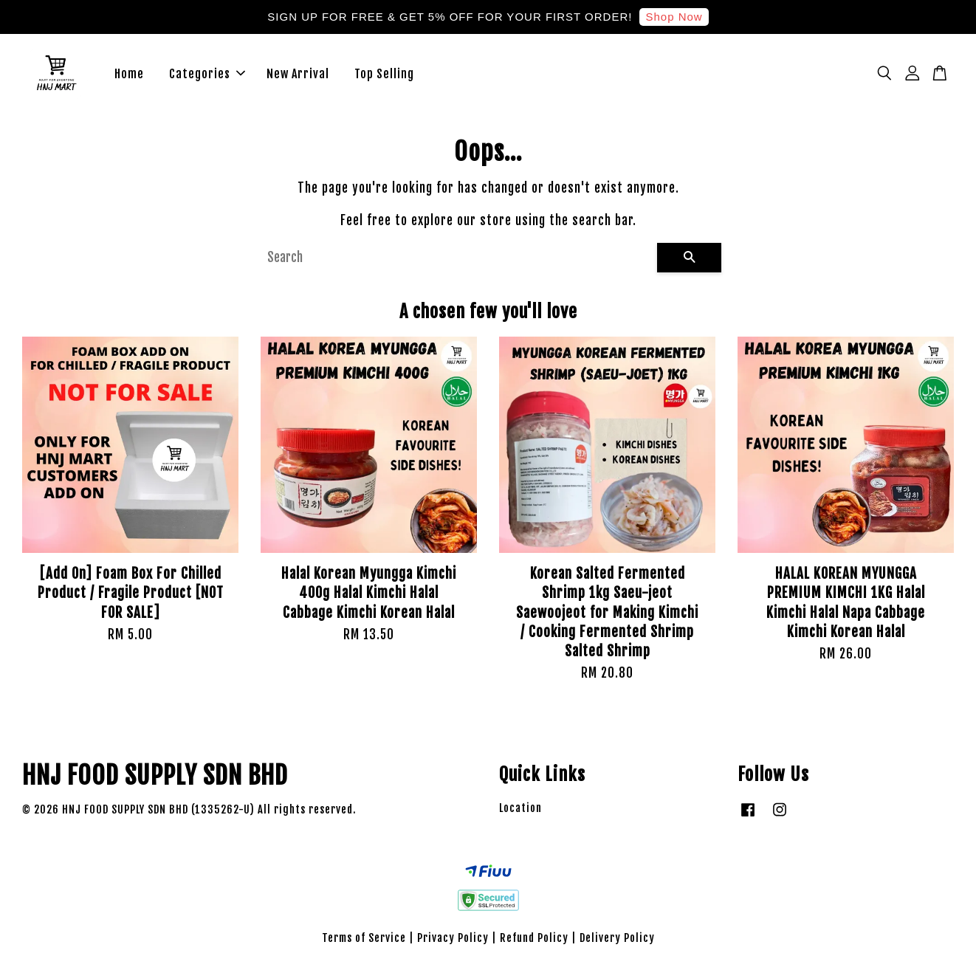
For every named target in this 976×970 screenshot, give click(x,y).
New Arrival (298, 73)
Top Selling (384, 73)
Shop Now (673, 16)
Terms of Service (364, 939)
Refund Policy (534, 939)
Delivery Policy (617, 939)
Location (520, 808)
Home (129, 73)
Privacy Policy (453, 939)
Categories (207, 73)
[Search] (456, 257)
